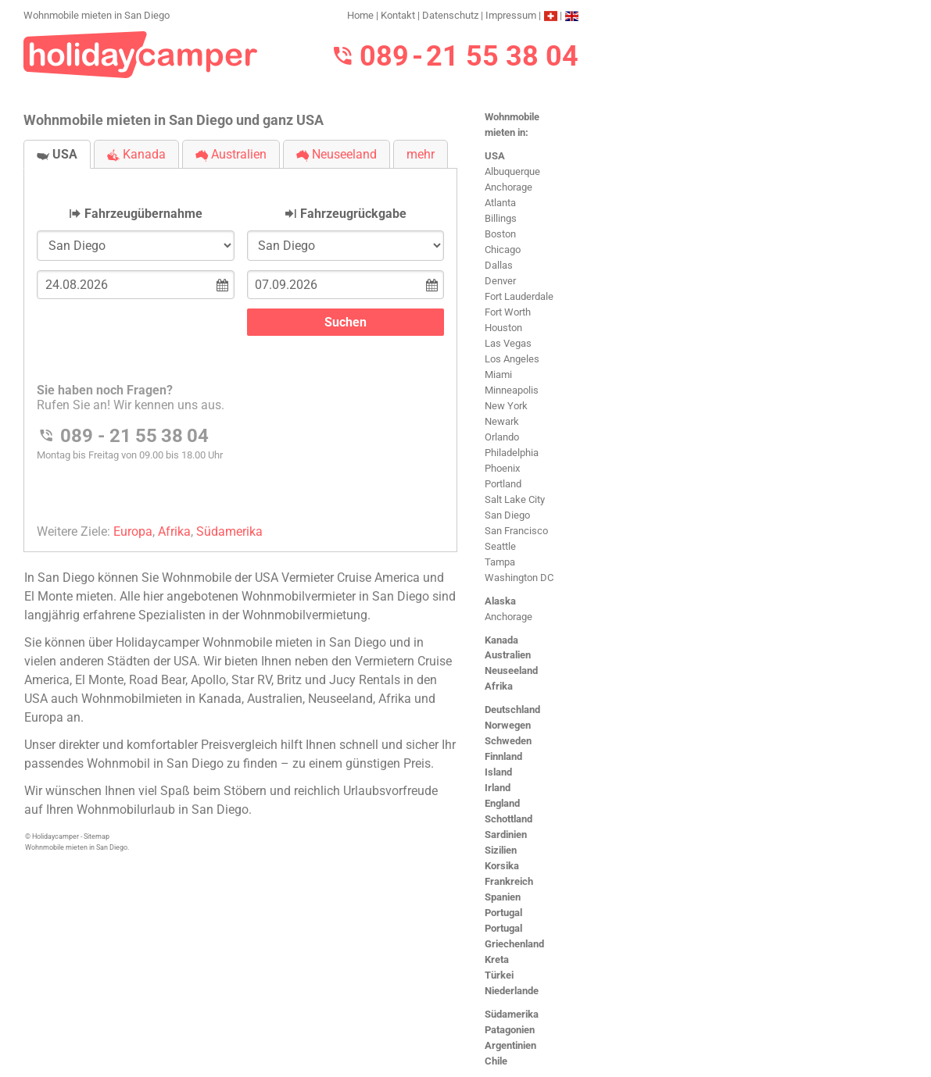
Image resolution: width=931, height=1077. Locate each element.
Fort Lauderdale (519, 296)
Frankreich (509, 881)
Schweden (508, 741)
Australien (508, 655)
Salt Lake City (515, 499)
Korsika (502, 866)
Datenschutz (450, 15)
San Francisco (516, 531)
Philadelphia (512, 452)
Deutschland (512, 709)
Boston (500, 234)
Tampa (500, 562)
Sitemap (96, 836)
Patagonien (510, 1030)
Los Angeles (512, 359)
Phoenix (502, 468)
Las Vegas (508, 343)
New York (506, 406)
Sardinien (506, 834)
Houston (503, 327)
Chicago (503, 249)
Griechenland (514, 944)
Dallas (499, 265)
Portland (503, 484)
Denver (500, 281)
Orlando (502, 437)
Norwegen (508, 725)
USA (495, 156)
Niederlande (512, 991)
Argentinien (510, 1045)
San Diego (507, 515)
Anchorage (508, 187)
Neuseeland (511, 670)
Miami (498, 374)
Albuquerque (512, 171)
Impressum (510, 15)
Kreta (497, 959)
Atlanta (500, 203)
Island (498, 772)
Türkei (499, 975)
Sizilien (501, 850)
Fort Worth (508, 312)
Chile (496, 1061)
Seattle (500, 546)
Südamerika (512, 1014)
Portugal (503, 912)
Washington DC (519, 577)
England (502, 803)
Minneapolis (512, 390)
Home (360, 15)
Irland (497, 787)
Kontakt (398, 15)
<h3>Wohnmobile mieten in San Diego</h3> (240, 347)
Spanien (503, 897)
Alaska (500, 601)
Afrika (499, 686)
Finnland (503, 756)
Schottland (508, 819)
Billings (501, 218)
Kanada (501, 640)
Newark (502, 421)
